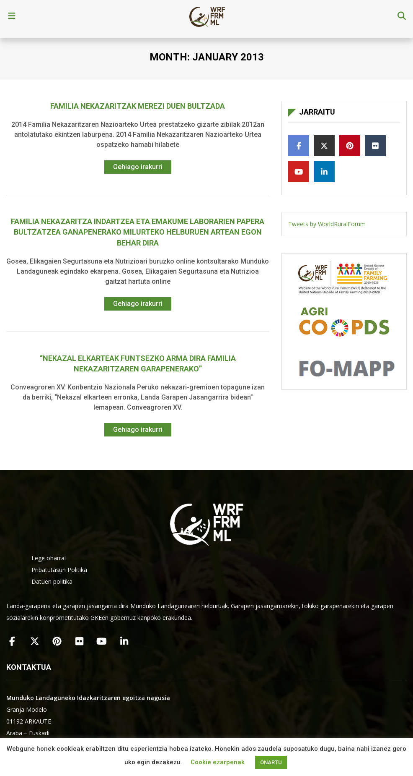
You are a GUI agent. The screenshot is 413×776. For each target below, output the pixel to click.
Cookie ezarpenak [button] (218, 762)
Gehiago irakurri (138, 167)
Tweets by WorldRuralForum (327, 224)
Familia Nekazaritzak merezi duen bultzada (137, 106)
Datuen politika (51, 581)
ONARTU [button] (271, 762)
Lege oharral (48, 558)
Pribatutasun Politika (59, 570)
